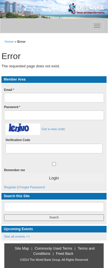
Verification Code (17, 140)
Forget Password (32, 187)
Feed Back (64, 254)
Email (9, 89)
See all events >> (17, 236)
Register (10, 187)
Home (9, 41)
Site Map (22, 249)
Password (12, 107)
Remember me (14, 170)
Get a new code (53, 129)
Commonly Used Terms (53, 249)
